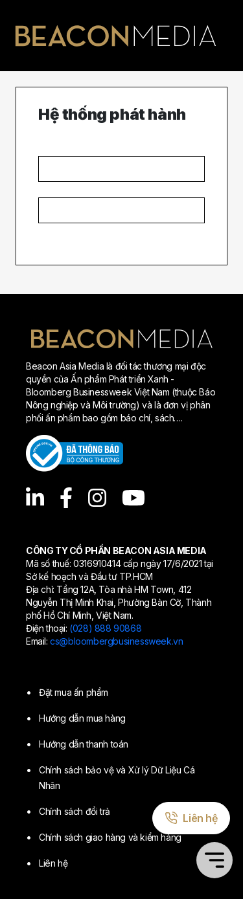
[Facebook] (66, 497)
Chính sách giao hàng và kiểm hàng (110, 837)
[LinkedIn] (35, 497)
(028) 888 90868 (105, 628)
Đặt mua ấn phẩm (73, 692)
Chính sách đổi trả (74, 811)
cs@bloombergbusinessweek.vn (116, 641)
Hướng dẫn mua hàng (82, 718)
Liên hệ (53, 863)
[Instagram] (97, 497)
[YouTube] (133, 497)
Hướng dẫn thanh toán (83, 743)
